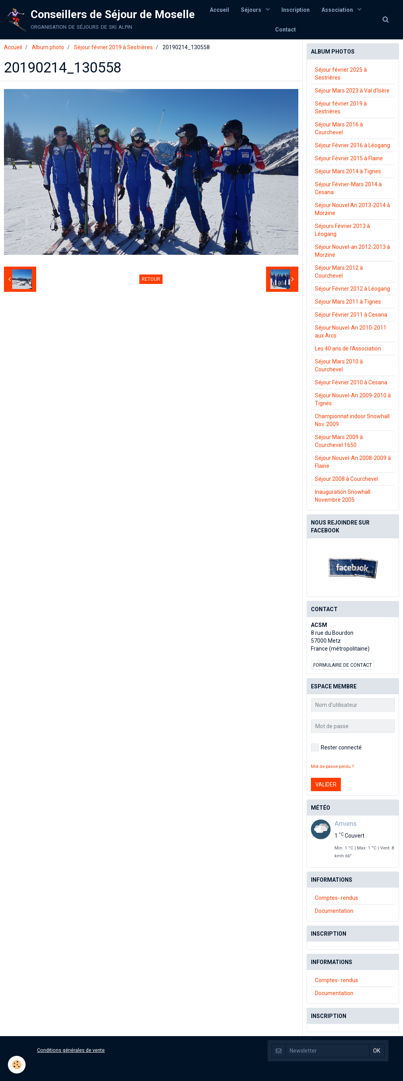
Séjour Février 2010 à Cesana (351, 382)
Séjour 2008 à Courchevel (346, 479)
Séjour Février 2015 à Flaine (349, 158)
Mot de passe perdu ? (332, 766)
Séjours (252, 10)
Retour (151, 279)
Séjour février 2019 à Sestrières (113, 47)
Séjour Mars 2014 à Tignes (348, 171)
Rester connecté (336, 747)
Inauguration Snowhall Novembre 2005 (342, 496)
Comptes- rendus (336, 898)
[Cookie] (17, 1065)
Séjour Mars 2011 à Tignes (348, 302)
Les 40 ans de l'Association (348, 348)
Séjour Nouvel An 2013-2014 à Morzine (352, 209)
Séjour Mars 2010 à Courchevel (339, 365)
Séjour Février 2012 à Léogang (352, 289)
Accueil (219, 10)
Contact (285, 29)
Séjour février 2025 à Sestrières (341, 74)
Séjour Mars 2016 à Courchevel (339, 128)
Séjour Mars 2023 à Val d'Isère (352, 90)
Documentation (334, 911)
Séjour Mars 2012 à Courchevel (339, 272)
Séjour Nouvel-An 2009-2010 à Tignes (353, 399)
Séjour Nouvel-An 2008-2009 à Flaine (353, 462)
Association (338, 10)
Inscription (295, 10)
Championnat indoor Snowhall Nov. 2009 (352, 420)
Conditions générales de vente (71, 1050)
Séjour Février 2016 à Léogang (352, 145)
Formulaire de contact (342, 665)
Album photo (48, 47)
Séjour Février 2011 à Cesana (351, 315)
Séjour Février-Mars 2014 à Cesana (348, 188)
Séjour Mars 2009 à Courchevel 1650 (339, 441)
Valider (325, 784)
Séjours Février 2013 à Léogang (342, 230)
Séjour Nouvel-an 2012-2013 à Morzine (352, 251)
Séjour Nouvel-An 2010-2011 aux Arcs (350, 331)
